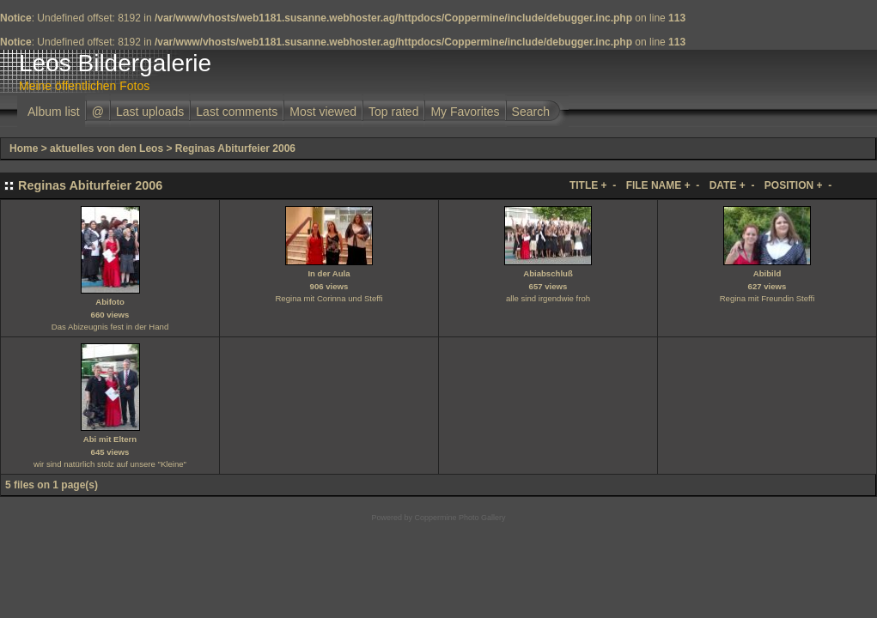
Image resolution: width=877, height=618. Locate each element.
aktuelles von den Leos (106, 148)
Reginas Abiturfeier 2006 (235, 148)
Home (23, 148)
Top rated (393, 111)
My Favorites (464, 111)
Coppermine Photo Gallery (459, 517)
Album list (53, 111)
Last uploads (150, 111)
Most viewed (322, 111)
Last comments (236, 111)
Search (531, 111)
